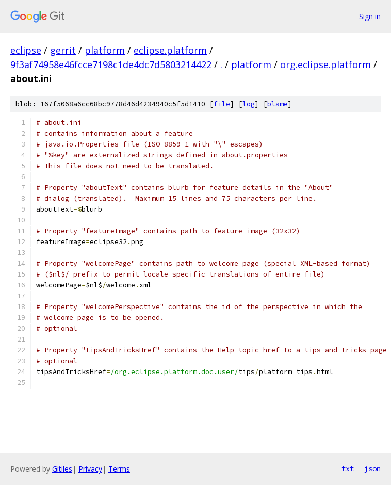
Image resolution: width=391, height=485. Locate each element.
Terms (119, 469)
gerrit (63, 50)
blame (277, 104)
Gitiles (62, 469)
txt (347, 468)
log (248, 104)
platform (105, 50)
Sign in (370, 16)
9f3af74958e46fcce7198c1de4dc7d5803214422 (110, 64)
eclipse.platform (170, 50)
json (372, 468)
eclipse (25, 50)
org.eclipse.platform (325, 64)
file (222, 104)
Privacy (90, 469)
